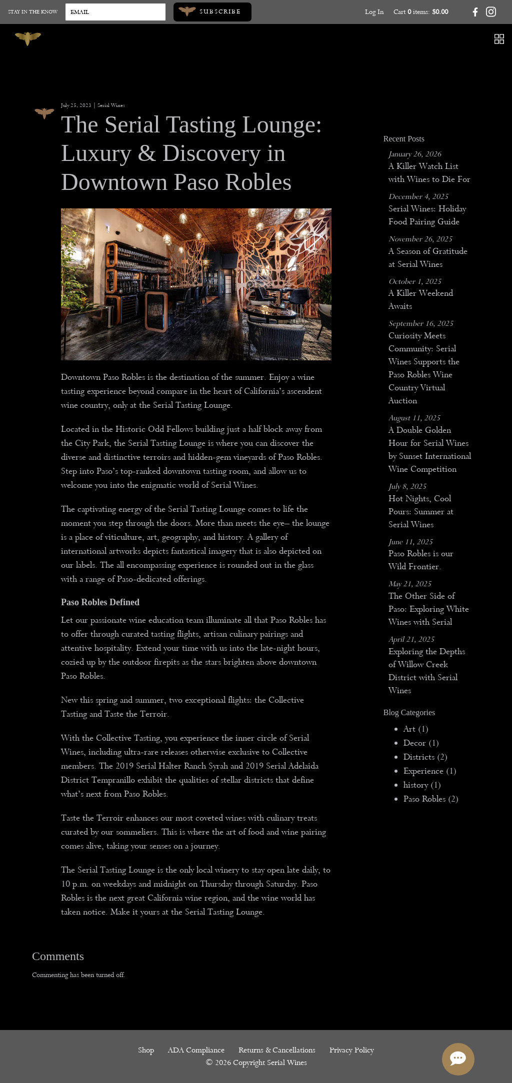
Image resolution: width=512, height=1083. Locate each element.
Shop (146, 1050)
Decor (421, 743)
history (422, 785)
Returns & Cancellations (277, 1050)
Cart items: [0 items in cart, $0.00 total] (421, 11)
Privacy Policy (352, 1050)
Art (416, 729)
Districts (426, 757)
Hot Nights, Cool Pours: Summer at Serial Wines (421, 511)
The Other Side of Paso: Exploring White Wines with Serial (428, 609)
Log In (374, 11)
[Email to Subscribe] (116, 11)
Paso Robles (431, 799)
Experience (430, 771)
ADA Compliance (196, 1050)
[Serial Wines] (28, 39)
